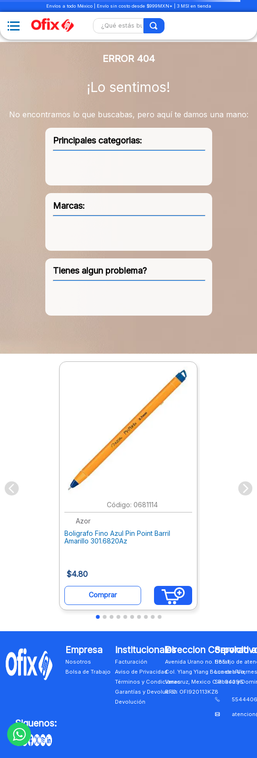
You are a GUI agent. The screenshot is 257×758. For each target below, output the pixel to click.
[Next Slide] (245, 488)
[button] (98, 617)
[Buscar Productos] (154, 26)
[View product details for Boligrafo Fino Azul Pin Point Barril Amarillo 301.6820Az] (128, 488)
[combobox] (128, 25)
